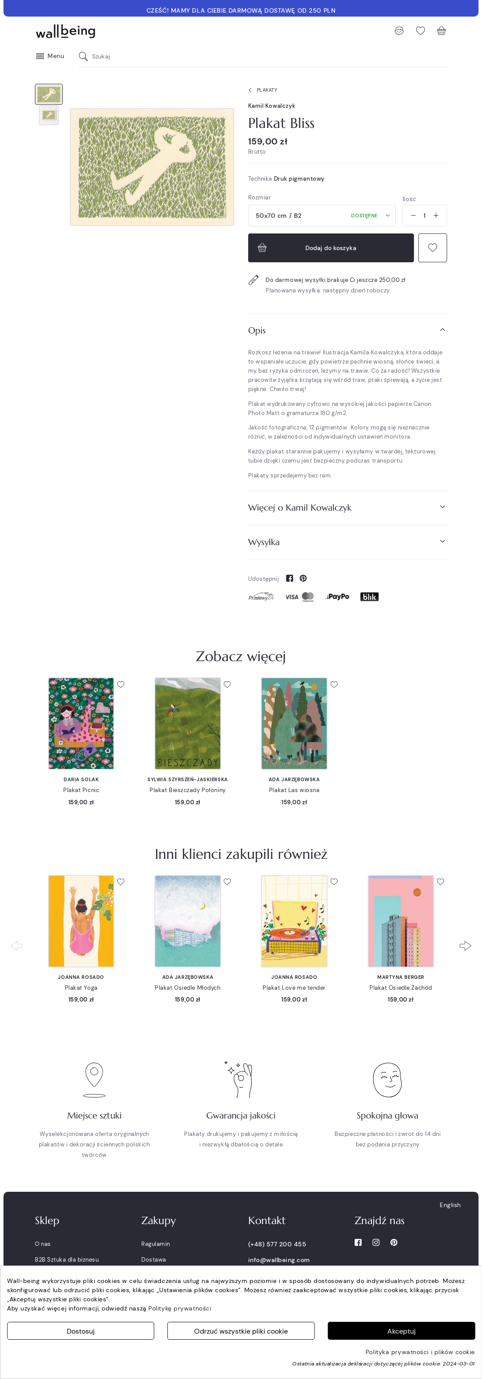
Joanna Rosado (81, 977)
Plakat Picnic (81, 790)
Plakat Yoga (81, 987)
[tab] (348, 330)
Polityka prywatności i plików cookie (420, 1352)
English (450, 1205)
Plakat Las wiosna (294, 790)
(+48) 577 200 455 (277, 1244)
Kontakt (267, 1220)
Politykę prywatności (179, 1308)
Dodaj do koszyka (306, 248)
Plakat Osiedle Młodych (187, 987)
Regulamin (155, 1244)
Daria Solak (81, 779)
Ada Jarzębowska (294, 779)
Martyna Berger (400, 977)
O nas (43, 1244)
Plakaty (261, 90)
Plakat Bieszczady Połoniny (188, 790)
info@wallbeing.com (279, 1260)
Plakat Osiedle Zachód (400, 987)
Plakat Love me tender (294, 987)
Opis (348, 330)
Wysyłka (348, 542)
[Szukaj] (85, 56)
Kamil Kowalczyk (272, 106)
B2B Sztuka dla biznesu (67, 1259)
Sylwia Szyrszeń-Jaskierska (187, 779)
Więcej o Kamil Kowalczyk (348, 507)
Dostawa (153, 1259)
